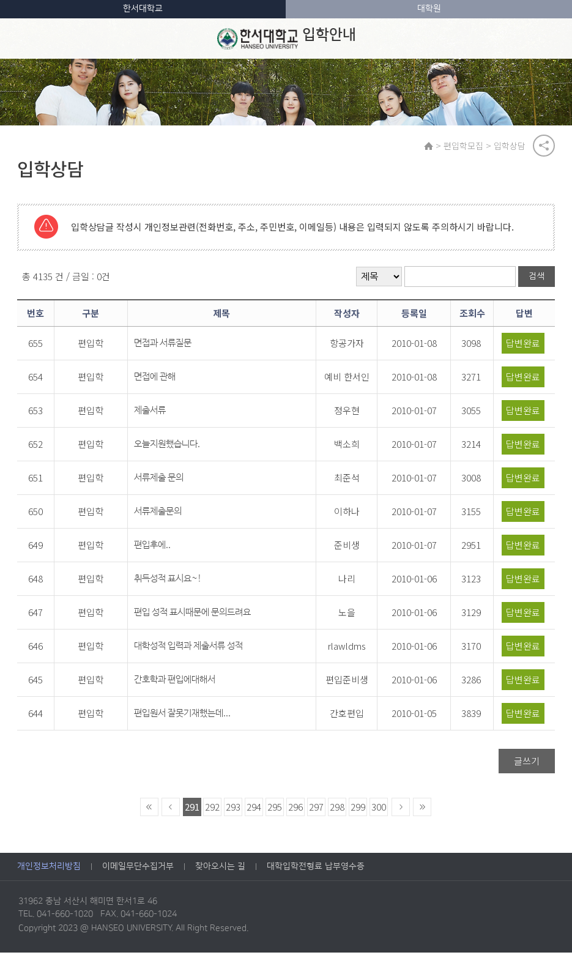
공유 (544, 146)
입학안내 (286, 39)
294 (254, 809)
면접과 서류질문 (162, 345)
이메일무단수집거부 (138, 869)
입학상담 (511, 146)
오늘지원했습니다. (167, 446)
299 (358, 809)
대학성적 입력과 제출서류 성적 (188, 648)
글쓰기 (527, 763)
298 (337, 809)
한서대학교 (143, 8)
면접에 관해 (155, 379)
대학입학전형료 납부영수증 (316, 869)
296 (295, 809)
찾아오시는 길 (220, 869)
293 (233, 809)
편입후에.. (152, 547)
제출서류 (150, 412)
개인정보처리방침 (49, 869)
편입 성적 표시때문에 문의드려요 (192, 614)
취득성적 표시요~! (168, 581)
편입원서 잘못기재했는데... (182, 715)
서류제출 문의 (159, 480)
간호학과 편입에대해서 (174, 682)
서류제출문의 (158, 513)
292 (212, 809)
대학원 (429, 8)
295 (274, 809)
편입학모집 (465, 146)
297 (316, 809)
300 (378, 809)
